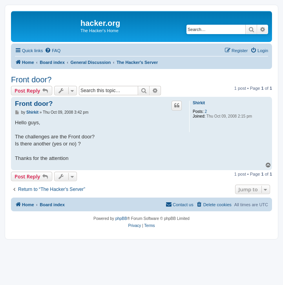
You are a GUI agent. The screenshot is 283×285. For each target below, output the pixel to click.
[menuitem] (52, 50)
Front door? (31, 79)
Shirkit (199, 103)
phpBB (121, 218)
